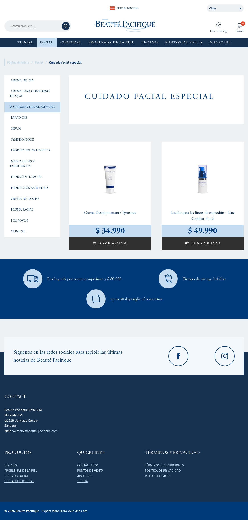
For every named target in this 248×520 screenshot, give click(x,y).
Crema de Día (21, 80)
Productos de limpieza (30, 151)
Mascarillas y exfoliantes (22, 163)
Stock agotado (113, 243)
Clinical (18, 232)
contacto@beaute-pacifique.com (34, 431)
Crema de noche (24, 199)
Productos (18, 452)
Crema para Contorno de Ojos (30, 93)
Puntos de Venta (184, 42)
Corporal (70, 42)
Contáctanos (88, 465)
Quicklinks (91, 452)
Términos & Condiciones (164, 465)
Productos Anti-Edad (29, 188)
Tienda (25, 42)
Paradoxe (18, 118)
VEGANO (10, 465)
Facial (46, 42)
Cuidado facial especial (33, 107)
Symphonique (22, 140)
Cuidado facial (16, 476)
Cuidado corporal (19, 481)
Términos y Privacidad (172, 452)
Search (66, 26)
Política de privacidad (163, 471)
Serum (15, 129)
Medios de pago (157, 476)
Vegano (149, 42)
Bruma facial (21, 210)
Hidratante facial (26, 177)
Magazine (220, 42)
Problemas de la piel (111, 42)
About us (84, 476)
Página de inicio (18, 62)
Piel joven (19, 221)
